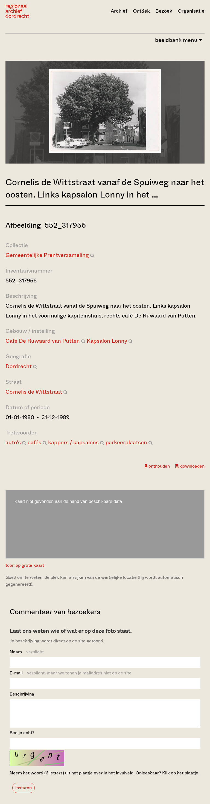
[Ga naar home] (35, 11)
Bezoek (163, 11)
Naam (27, 652)
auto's (13, 443)
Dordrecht (18, 366)
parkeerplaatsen (126, 443)
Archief (119, 11)
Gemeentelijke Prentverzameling (47, 255)
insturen (23, 792)
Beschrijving (22, 694)
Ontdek (141, 11)
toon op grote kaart (24, 565)
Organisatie (191, 11)
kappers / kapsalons (73, 443)
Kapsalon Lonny (107, 341)
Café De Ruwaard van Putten (42, 341)
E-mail (71, 673)
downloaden (190, 466)
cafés (34, 443)
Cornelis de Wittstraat (33, 392)
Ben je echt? (22, 737)
